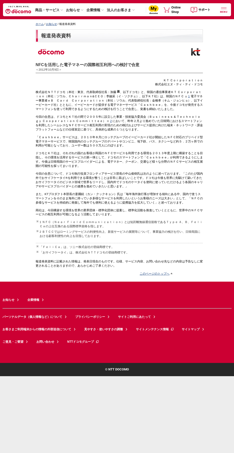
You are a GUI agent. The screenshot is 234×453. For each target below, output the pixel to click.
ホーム (40, 23)
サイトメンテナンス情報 (155, 329)
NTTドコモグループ (83, 342)
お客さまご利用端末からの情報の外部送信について (36, 329)
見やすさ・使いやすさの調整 (103, 329)
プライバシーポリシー (90, 317)
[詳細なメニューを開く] (224, 9)
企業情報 (93, 10)
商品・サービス (47, 10)
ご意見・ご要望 (12, 341)
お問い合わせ (45, 341)
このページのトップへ (155, 273)
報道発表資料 (56, 35)
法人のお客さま (119, 10)
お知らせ (73, 10)
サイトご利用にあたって (134, 317)
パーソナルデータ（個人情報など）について (32, 317)
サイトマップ (191, 329)
